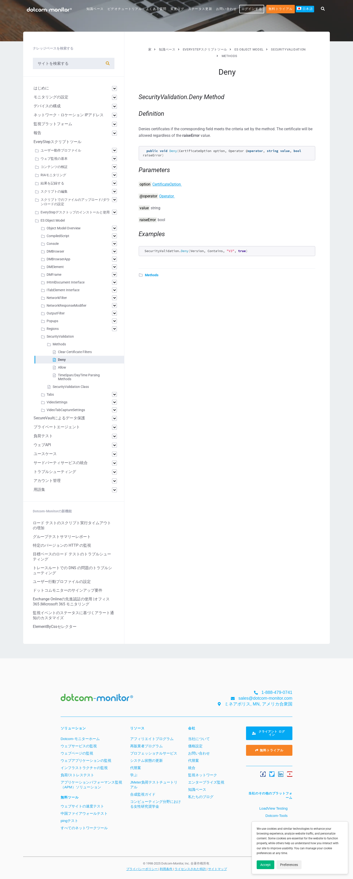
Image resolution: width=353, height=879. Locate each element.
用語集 (39, 489)
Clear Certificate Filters (75, 352)
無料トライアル (280, 9)
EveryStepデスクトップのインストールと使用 (75, 212)
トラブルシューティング (55, 471)
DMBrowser (55, 251)
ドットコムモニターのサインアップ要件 (67, 590)
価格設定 (195, 746)
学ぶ (133, 775)
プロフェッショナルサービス (153, 753)
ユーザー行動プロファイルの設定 (62, 581)
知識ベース (95, 9)
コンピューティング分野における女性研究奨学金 (155, 803)
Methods (151, 275)
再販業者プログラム (146, 746)
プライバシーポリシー (142, 869)
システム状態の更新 (146, 760)
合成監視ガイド (142, 794)
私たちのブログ (200, 797)
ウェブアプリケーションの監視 (86, 760)
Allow (62, 367)
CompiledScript (58, 236)
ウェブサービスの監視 (79, 746)
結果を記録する (52, 183)
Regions (53, 329)
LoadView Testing (273, 808)
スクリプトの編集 (54, 191)
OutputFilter (56, 313)
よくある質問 (156, 9)
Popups (52, 321)
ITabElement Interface (63, 290)
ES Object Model (53, 220)
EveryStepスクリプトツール (57, 141)
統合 (191, 768)
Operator (167, 196)
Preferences (289, 865)
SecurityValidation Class (71, 387)
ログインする (251, 9)
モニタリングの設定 (51, 97)
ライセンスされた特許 (191, 869)
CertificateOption (167, 184)
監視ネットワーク (202, 775)
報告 (37, 133)
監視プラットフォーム (53, 124)
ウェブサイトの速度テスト (82, 806)
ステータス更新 (200, 9)
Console (53, 244)
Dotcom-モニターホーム (80, 739)
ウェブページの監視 (77, 753)
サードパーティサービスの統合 (61, 462)
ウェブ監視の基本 (54, 158)
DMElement (55, 267)
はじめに (41, 88)
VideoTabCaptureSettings (66, 410)
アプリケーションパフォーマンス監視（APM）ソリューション (91, 784)
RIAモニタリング (53, 175)
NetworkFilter (57, 298)
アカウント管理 (47, 480)
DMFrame (54, 274)
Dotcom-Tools (276, 816)
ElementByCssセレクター (55, 626)
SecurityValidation (60, 336)
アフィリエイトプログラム (152, 739)
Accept (265, 865)
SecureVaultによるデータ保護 (59, 418)
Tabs (50, 394)
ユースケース (45, 453)
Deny (62, 360)
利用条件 (166, 869)
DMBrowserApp (58, 259)
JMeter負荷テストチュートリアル (153, 784)
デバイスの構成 (47, 106)
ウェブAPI (42, 445)
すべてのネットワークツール (84, 828)
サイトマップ (217, 869)
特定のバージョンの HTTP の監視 (62, 545)
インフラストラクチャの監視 (84, 768)
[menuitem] (305, 9)
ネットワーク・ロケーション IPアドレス (69, 115)
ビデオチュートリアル (124, 9)
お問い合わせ (226, 9)
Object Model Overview (64, 228)
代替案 (135, 768)
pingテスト (69, 821)
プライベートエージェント (57, 427)
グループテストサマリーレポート (62, 536)
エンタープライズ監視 (206, 782)
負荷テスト (43, 436)
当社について (199, 739)
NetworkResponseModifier (66, 305)
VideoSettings (57, 402)
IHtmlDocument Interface (66, 282)
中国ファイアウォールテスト (84, 813)
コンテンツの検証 (54, 167)
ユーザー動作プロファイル (61, 150)
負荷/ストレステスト (77, 775)
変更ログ (177, 9)
